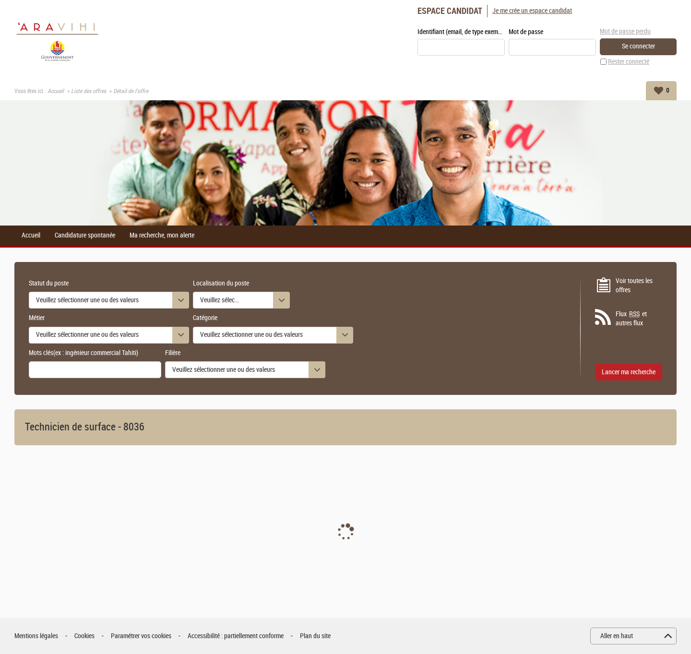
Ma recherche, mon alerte (162, 235)
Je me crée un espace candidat (532, 11)
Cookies (84, 636)
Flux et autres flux (631, 318)
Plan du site (315, 636)
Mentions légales (36, 636)
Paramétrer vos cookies (141, 636)
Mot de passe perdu (625, 31)
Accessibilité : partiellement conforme (236, 636)
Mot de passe (526, 32)
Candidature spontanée (85, 235)
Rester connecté (628, 62)
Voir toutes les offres (634, 286)
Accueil (56, 91)
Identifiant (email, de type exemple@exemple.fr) (461, 32)
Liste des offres (88, 91)
